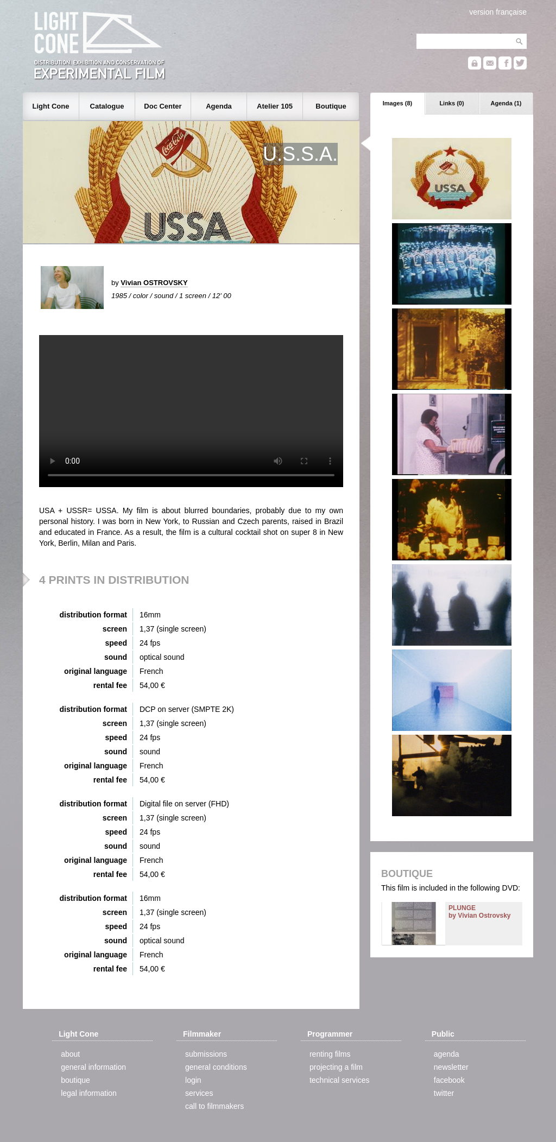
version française (498, 12)
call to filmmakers (214, 1106)
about (70, 1054)
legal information (89, 1093)
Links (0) (451, 103)
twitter (444, 1093)
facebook (449, 1080)
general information (93, 1067)
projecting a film (336, 1067)
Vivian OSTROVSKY (154, 283)
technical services (339, 1080)
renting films (329, 1054)
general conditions (216, 1067)
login (193, 1080)
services (199, 1093)
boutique (75, 1080)
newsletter (451, 1067)
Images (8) (397, 103)
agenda (446, 1054)
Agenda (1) (506, 103)
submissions (206, 1054)
